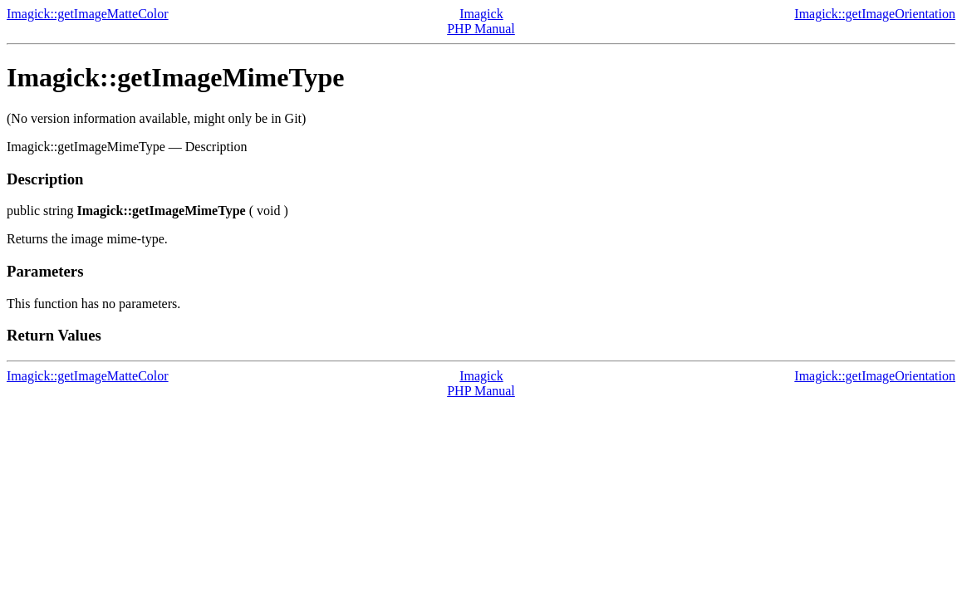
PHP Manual (481, 29)
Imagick (481, 14)
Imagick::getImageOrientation (874, 14)
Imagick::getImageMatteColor (88, 14)
